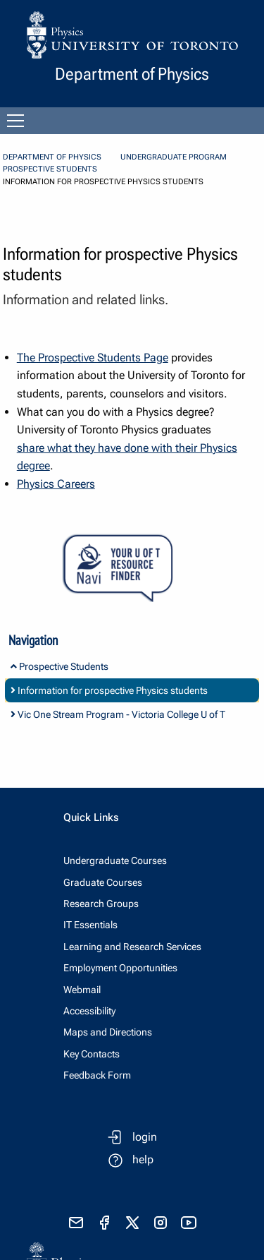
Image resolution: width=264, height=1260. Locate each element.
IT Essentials (90, 924)
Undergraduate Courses (115, 860)
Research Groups (101, 903)
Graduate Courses (102, 882)
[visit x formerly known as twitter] (132, 1222)
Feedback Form (97, 1075)
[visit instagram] (160, 1222)
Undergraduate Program (173, 157)
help (142, 1159)
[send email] (76, 1222)
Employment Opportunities (120, 967)
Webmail (82, 989)
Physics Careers (56, 484)
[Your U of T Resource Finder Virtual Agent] (132, 568)
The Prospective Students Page (92, 357)
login (144, 1137)
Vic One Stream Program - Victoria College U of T (118, 714)
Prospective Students (50, 169)
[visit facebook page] (104, 1222)
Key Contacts (91, 1054)
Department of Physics (52, 157)
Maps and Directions (107, 1032)
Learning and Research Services (132, 946)
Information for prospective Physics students (109, 690)
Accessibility (89, 1010)
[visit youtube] (188, 1222)
